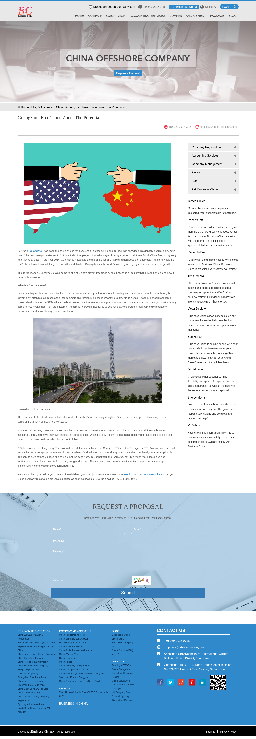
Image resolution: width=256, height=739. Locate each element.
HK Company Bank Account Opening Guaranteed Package (122, 696)
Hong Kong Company (28, 669)
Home (79, 15)
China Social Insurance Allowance (75, 650)
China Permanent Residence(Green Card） (80, 681)
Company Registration (107, 15)
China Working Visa (68, 654)
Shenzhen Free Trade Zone (31, 685)
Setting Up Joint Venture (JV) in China (36, 642)
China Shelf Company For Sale (33, 689)
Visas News (117, 654)
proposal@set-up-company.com (112, 6)
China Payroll (65, 662)
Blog (232, 15)
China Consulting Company (31, 658)
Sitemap (210, 731)
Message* (128, 560)
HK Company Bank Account (72, 642)
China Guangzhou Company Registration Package (123, 685)
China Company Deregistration (74, 665)
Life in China (118, 638)
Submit (128, 592)
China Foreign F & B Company (33, 662)
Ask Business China (184, 6)
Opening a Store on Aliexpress (32, 704)
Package (217, 15)
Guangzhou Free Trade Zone (32, 677)
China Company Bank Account (74, 638)
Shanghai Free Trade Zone (31, 681)
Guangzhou (36, 250)
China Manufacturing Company (33, 665)
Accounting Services (147, 15)
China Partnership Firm (29, 692)
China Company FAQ (122, 650)
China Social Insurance (70, 646)
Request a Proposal (128, 73)
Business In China (52, 107)
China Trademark (67, 658)
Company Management (187, 15)
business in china (73, 703)
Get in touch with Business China (143, 474)
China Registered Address (72, 635)
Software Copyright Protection (73, 669)
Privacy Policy (228, 731)
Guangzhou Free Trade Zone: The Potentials (95, 107)
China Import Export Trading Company (36, 654)
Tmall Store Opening (28, 673)
